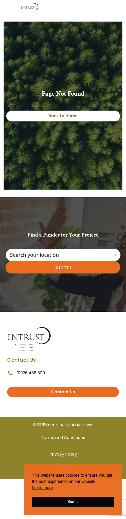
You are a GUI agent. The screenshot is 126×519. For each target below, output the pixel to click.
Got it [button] (73, 502)
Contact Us (63, 392)
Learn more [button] (42, 487)
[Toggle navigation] (94, 7)
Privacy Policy (63, 454)
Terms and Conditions (63, 437)
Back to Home (63, 116)
